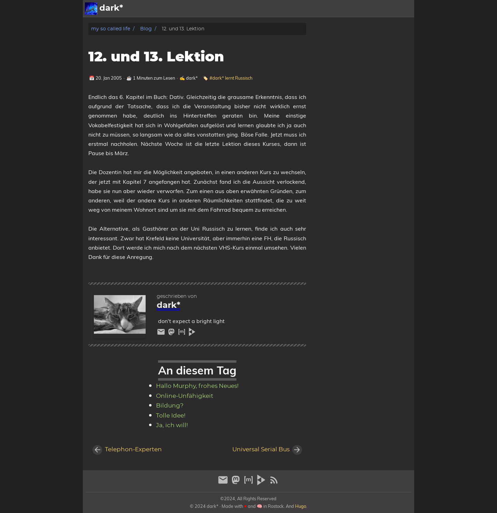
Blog (146, 28)
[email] (162, 333)
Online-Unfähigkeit (184, 396)
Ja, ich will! (172, 425)
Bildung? (170, 406)
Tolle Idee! (170, 416)
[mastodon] (172, 333)
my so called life (110, 28)
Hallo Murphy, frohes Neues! (197, 386)
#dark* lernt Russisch (230, 78)
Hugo (300, 506)
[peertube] (192, 333)
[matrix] (182, 333)
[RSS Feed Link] (274, 483)
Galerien (359, 8)
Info (381, 8)
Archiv (402, 8)
